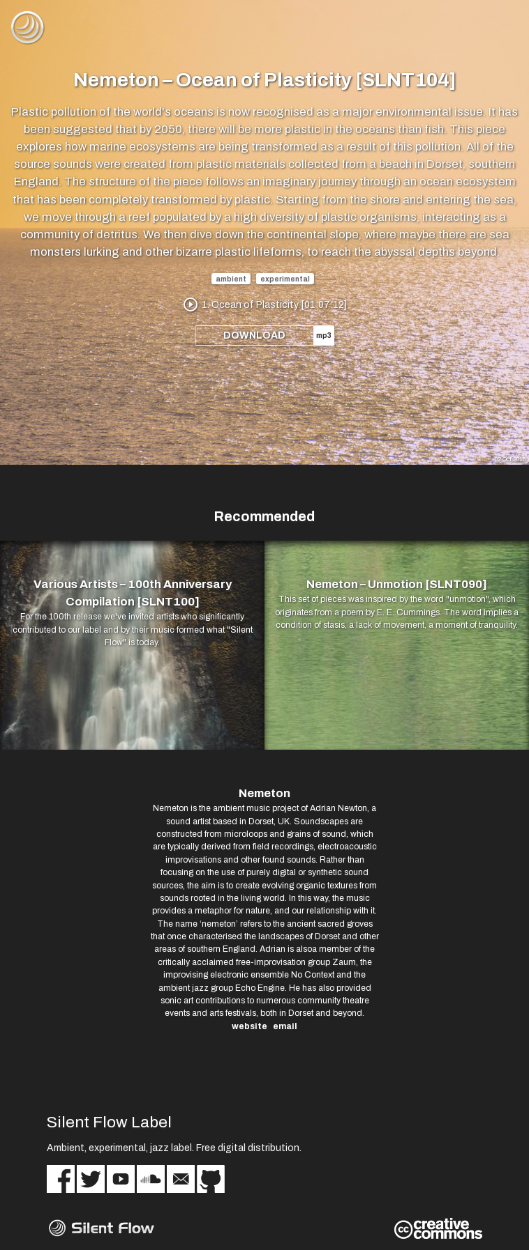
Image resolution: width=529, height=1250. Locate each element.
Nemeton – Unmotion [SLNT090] (396, 584)
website (249, 1026)
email (285, 1026)
